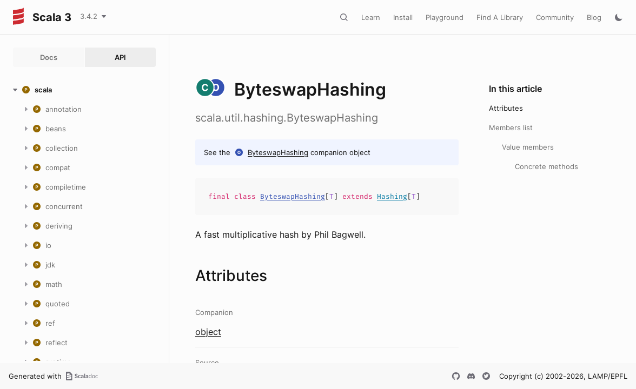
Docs (48, 57)
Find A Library (499, 17)
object (208, 331)
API (120, 57)
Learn (370, 17)
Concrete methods (546, 166)
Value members (528, 147)
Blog (594, 17)
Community (555, 17)
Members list (511, 127)
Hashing (392, 196)
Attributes (506, 108)
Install (403, 17)
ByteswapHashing (278, 152)
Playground (444, 17)
